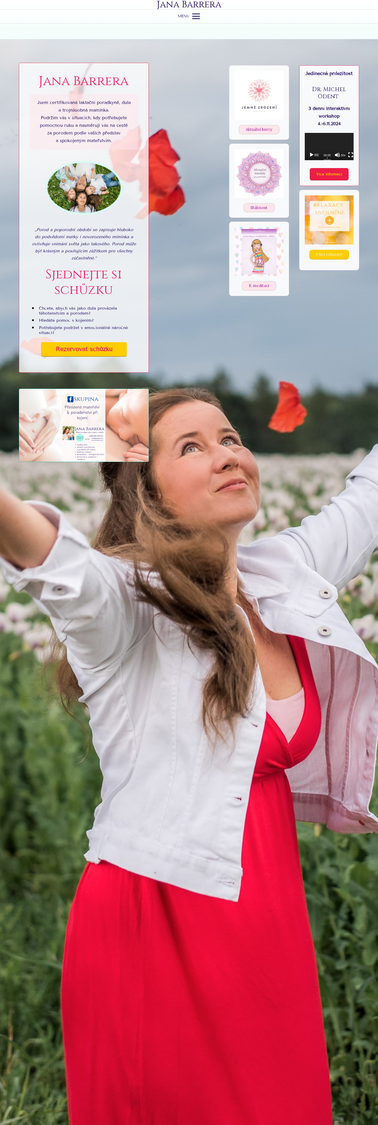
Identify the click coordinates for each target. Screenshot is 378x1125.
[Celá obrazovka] (350, 155)
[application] (329, 146)
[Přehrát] (311, 155)
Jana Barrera (189, 4)
